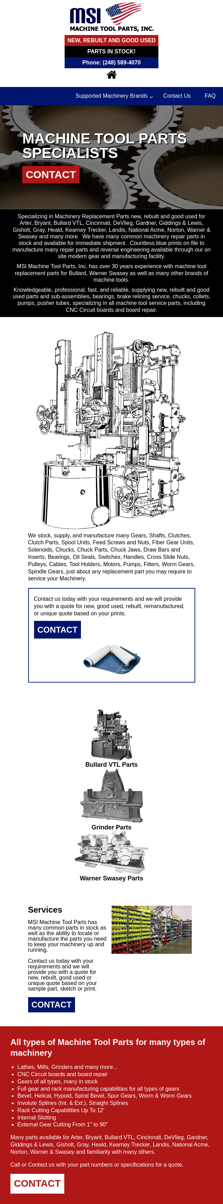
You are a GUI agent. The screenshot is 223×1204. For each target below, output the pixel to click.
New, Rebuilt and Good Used (111, 40)
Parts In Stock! (112, 51)
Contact (51, 174)
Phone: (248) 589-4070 (111, 62)
